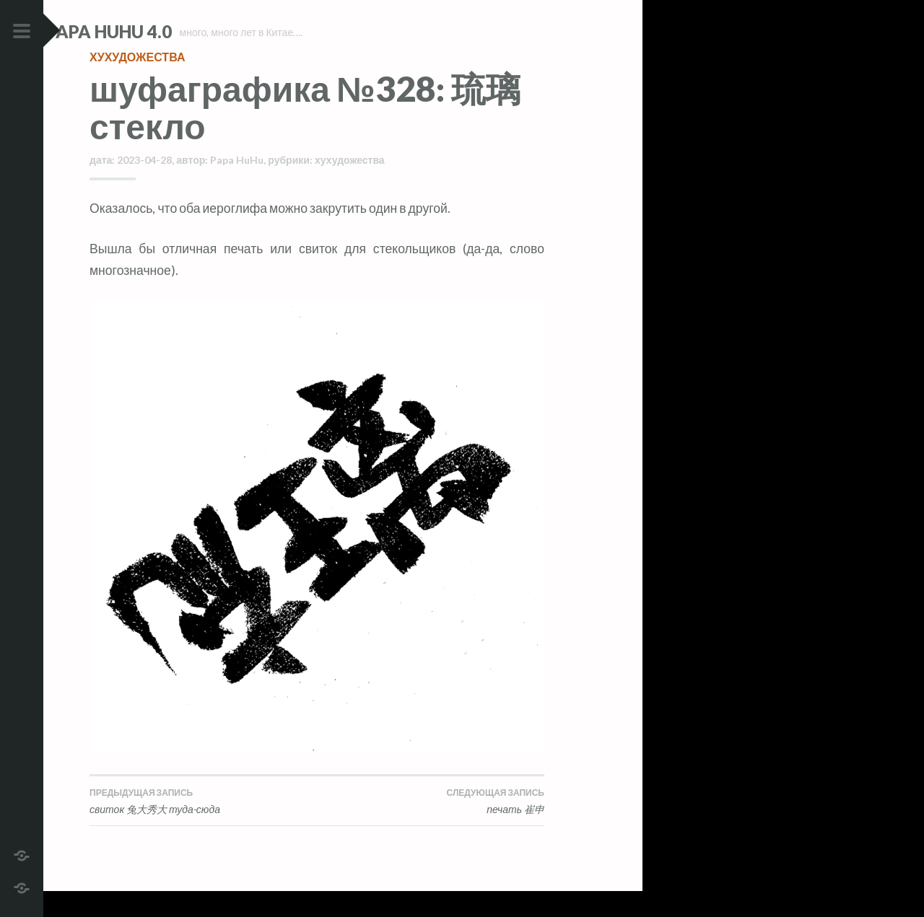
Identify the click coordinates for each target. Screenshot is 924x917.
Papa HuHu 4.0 (152, 31)
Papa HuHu (236, 186)
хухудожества (137, 82)
